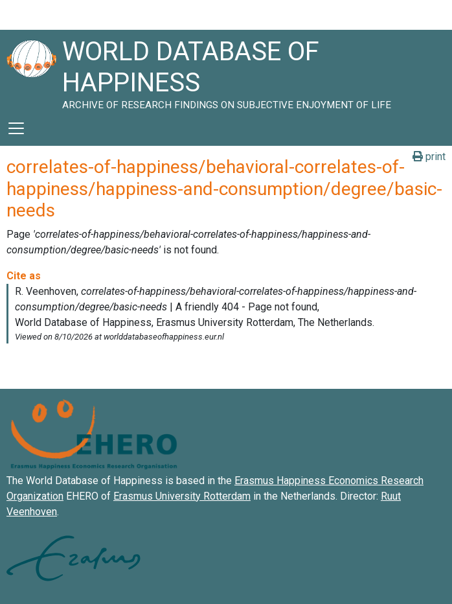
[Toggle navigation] (16, 128)
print (429, 156)
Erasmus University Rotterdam (182, 496)
